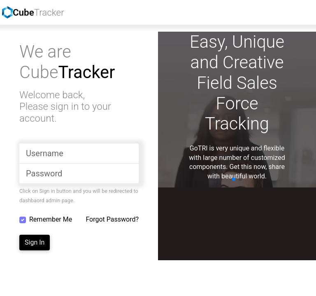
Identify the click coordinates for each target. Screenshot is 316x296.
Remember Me (50, 219)
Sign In (34, 242)
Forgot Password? (112, 219)
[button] (233, 179)
